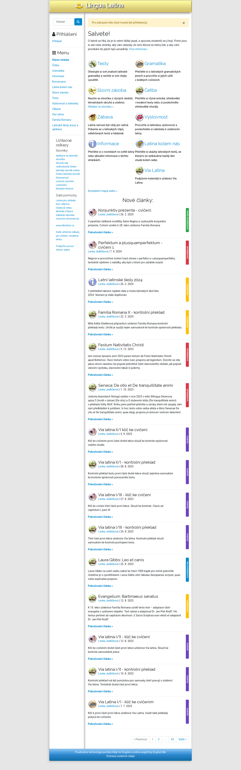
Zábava (56, 108)
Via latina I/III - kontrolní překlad (127, 527)
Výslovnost (151, 117)
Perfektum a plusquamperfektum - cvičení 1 (130, 245)
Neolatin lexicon (64, 188)
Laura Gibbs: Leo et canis (121, 559)
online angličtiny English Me (149, 752)
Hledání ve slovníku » (101, 106)
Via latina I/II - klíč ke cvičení (124, 636)
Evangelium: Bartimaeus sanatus (128, 596)
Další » (182, 739)
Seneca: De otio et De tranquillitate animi (135, 385)
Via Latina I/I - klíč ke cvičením (126, 701)
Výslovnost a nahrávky (65, 103)
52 (172, 739)
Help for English (121, 752)
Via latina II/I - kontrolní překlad (126, 462)
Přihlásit (57, 41)
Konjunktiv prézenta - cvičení (124, 210)
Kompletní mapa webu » (102, 191)
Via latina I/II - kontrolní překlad (126, 669)
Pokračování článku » (100, 232)
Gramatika (58, 70)
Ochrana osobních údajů (120, 756)
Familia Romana (61, 119)
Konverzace (59, 81)
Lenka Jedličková (108, 214)
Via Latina (58, 114)
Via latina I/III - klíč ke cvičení (124, 494)
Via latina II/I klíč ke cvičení (122, 429)
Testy (55, 97)
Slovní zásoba (60, 92)
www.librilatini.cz (65, 225)
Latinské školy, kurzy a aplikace (65, 127)
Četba (55, 65)
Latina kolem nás (62, 87)
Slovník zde (62, 163)
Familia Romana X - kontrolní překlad (131, 312)
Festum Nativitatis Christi (121, 344)
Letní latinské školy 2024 (120, 279)
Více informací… (139, 49)
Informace (58, 76)
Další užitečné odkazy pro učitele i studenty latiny (67, 236)
